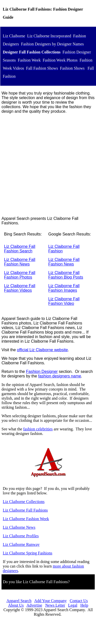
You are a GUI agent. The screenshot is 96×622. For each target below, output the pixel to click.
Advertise (34, 605)
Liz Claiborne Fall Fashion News (19, 261)
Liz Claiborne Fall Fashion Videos (19, 288)
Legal (72, 605)
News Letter (55, 605)
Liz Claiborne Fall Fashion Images (64, 288)
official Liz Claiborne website (42, 350)
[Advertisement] (47, 165)
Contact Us (79, 601)
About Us (16, 605)
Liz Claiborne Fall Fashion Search (19, 248)
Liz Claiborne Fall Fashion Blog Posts (65, 275)
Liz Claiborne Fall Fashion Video (64, 301)
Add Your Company (50, 601)
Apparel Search (18, 601)
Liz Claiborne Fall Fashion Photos (19, 275)
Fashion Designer (42, 371)
